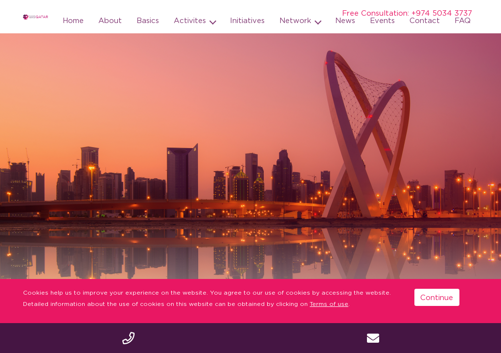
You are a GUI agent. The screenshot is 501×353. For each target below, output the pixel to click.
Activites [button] (191, 20)
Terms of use (329, 304)
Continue (436, 297)
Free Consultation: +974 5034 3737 (407, 13)
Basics (148, 20)
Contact (425, 20)
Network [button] (296, 20)
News (345, 20)
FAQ (463, 20)
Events (382, 20)
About (110, 20)
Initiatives (247, 20)
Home (73, 20)
